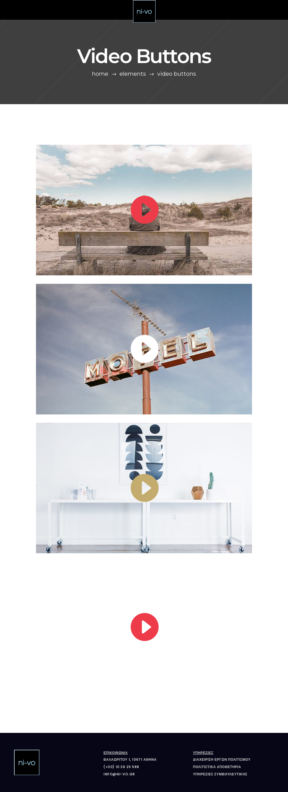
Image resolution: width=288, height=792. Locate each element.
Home (100, 73)
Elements (133, 73)
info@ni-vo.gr (119, 774)
